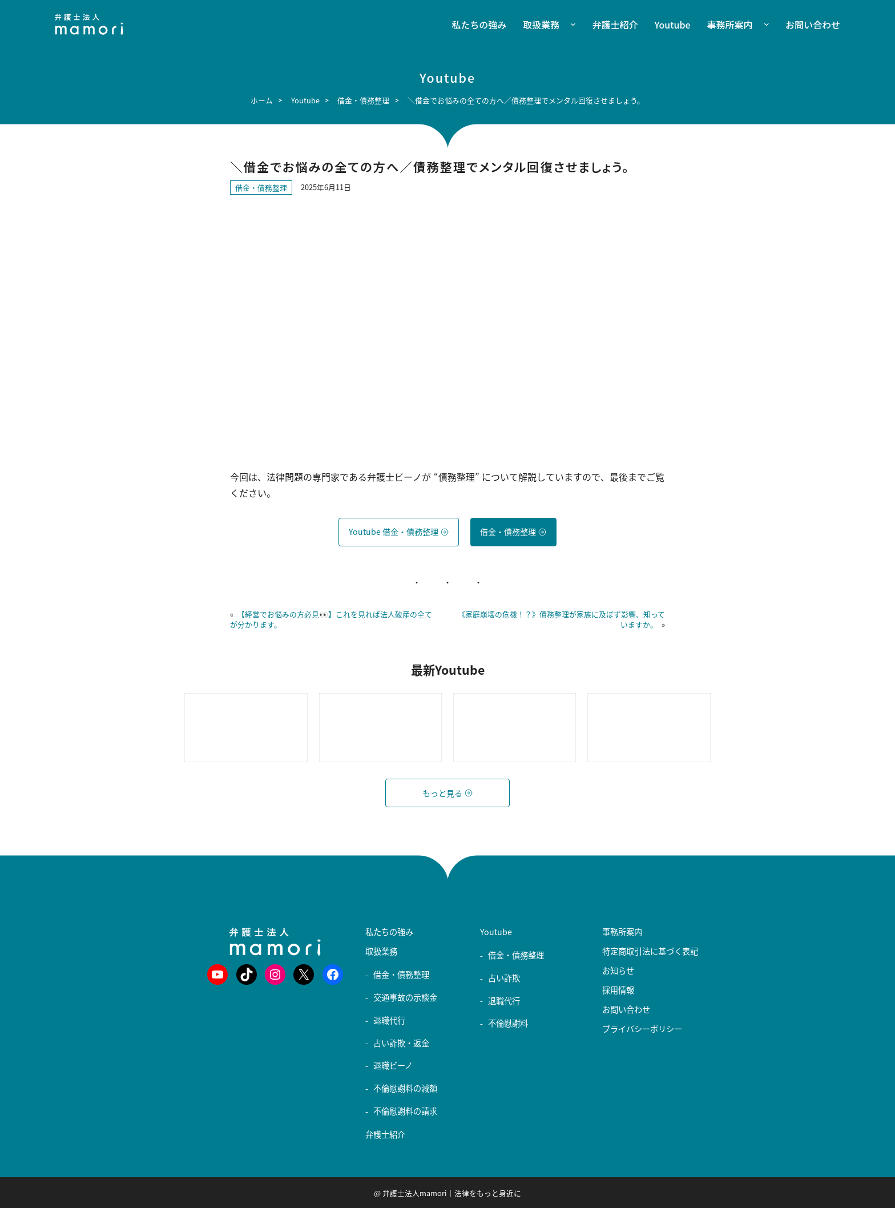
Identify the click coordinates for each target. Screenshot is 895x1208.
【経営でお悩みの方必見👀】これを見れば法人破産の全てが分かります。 (331, 619)
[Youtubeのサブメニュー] (484, 941)
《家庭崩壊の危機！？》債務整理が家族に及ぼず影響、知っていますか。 (561, 619)
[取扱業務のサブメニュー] (567, 25)
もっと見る (447, 793)
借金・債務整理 (261, 187)
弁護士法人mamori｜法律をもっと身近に (451, 1192)
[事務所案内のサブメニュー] (760, 25)
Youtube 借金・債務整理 (399, 532)
